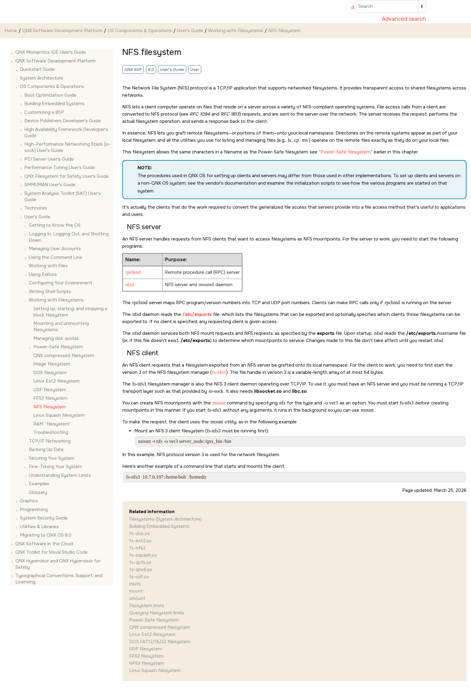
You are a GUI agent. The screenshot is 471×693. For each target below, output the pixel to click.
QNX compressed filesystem (63, 356)
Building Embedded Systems (54, 104)
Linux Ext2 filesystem (56, 381)
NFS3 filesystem (146, 663)
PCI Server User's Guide (49, 159)
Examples (39, 484)
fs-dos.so (139, 534)
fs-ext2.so (140, 541)
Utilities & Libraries (39, 527)
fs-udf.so (139, 577)
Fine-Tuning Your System (55, 467)
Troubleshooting (50, 432)
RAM (52, 424)
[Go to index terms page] (349, 8)
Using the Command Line (55, 257)
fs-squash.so (143, 555)
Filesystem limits (146, 606)
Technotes (35, 208)
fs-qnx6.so (140, 570)
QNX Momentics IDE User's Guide (50, 52)
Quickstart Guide (37, 69)
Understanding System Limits (60, 475)
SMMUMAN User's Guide (49, 185)
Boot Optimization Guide (50, 95)
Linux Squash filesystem (59, 415)
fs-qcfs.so (140, 562)
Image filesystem (51, 364)
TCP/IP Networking (50, 441)
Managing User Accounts (55, 249)
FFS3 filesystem (50, 398)
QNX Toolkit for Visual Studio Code (51, 552)
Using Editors (43, 274)
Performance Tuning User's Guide (59, 168)
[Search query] (391, 6)
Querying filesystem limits (156, 613)
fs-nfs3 (137, 548)
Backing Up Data (46, 449)
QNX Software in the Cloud (44, 544)
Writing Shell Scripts (50, 292)
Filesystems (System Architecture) (165, 519)
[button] (13, 52)
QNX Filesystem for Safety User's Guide (66, 176)
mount (136, 591)
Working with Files (48, 266)
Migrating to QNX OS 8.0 (45, 535)
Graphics (29, 501)
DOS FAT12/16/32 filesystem (159, 642)
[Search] (422, 6)
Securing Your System (51, 458)
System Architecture (41, 78)
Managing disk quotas (56, 338)
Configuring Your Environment (60, 283)
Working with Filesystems (235, 31)
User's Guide (190, 31)
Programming (34, 510)
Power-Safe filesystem (58, 347)
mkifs (135, 584)
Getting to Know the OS (55, 225)
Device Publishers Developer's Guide (62, 121)
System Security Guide (44, 518)
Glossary (38, 492)
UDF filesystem (49, 390)
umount (137, 598)
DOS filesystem (50, 373)
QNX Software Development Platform (62, 31)
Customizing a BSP (44, 112)
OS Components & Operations (140, 31)
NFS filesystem (284, 31)
